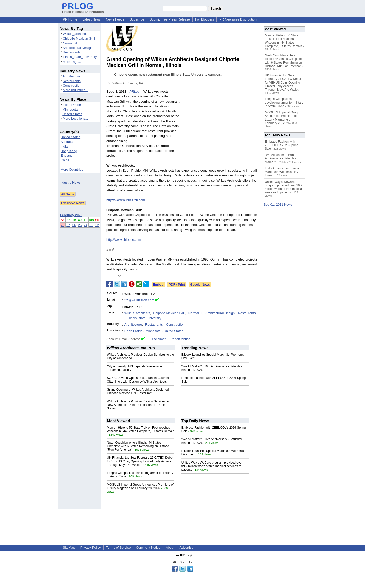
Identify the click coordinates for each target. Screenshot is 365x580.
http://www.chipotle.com (123, 240)
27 (68, 225)
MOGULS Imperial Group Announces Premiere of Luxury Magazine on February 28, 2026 (140, 486)
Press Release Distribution (83, 10)
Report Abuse (180, 339)
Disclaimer (158, 339)
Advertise (186, 547)
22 (97, 225)
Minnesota (70, 109)
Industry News (70, 182)
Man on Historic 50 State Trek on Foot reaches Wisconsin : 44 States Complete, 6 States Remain (140, 429)
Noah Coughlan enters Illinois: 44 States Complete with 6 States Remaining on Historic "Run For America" (138, 446)
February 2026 (71, 215)
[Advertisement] (220, 126)
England (67, 155)
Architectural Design (77, 48)
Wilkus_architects (75, 34)
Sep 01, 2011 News (278, 204)
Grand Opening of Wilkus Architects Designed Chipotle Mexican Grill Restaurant (138, 391)
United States (72, 114)
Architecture (71, 76)
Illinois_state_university (80, 57)
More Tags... (72, 62)
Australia (67, 142)
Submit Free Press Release (170, 19)
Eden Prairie (72, 105)
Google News (200, 284)
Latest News (91, 19)
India (64, 146)
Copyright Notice (148, 547)
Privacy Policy (90, 547)
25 (80, 225)
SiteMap (69, 547)
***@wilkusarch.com (139, 300)
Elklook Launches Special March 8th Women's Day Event (282, 172)
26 (74, 225)
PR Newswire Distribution (238, 19)
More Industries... (75, 90)
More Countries (72, 169)
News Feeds (115, 19)
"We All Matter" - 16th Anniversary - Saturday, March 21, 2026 (281, 158)
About (170, 547)
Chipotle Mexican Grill (79, 39)
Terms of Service (118, 547)
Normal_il (70, 43)
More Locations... (75, 119)
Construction (72, 85)
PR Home (70, 19)
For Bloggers (204, 19)
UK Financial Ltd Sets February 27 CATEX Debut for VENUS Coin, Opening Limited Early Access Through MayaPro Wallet (140, 461)
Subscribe (137, 19)
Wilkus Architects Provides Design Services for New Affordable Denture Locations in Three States (138, 404)
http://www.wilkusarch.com (125, 200)
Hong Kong (69, 151)
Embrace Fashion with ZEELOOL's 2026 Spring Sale (281, 145)
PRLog (134, 91)
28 (62, 225)
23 (91, 225)
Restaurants (72, 52)
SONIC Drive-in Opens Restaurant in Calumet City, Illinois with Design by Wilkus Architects (138, 379)
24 (85, 225)
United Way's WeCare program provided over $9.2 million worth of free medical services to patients (212, 466)
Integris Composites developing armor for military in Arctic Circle (284, 102)
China (65, 160)
